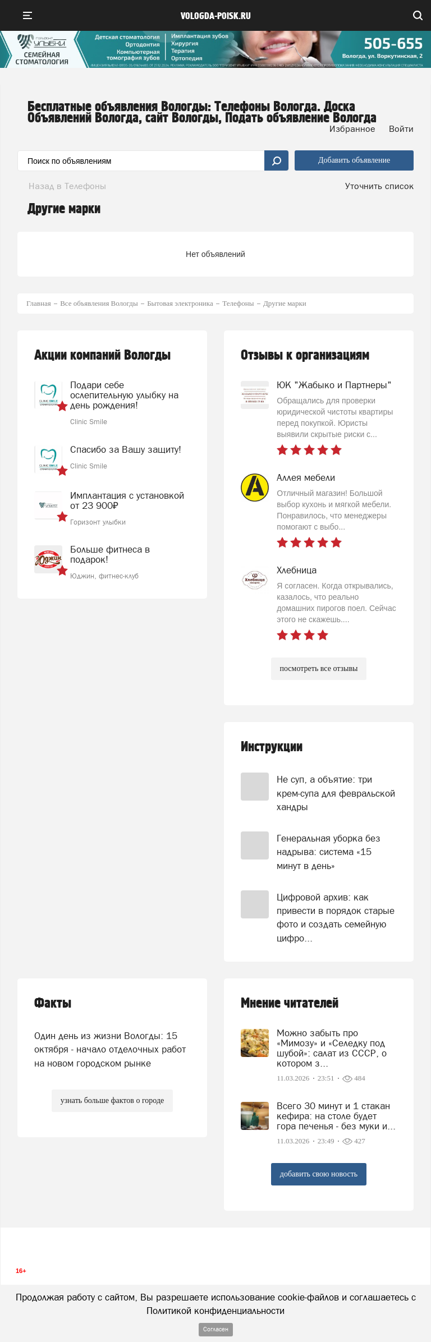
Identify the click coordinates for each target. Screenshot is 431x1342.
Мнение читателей (289, 1003)
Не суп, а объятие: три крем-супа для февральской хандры (336, 793)
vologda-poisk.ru (216, 16)
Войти (401, 128)
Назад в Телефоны (67, 186)
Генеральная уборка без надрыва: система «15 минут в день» (328, 852)
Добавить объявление (354, 160)
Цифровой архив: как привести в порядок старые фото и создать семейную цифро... (336, 917)
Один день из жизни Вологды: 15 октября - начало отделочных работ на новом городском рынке (110, 1049)
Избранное (352, 128)
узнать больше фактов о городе (112, 1100)
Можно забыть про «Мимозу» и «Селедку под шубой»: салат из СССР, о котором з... (332, 1048)
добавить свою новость (318, 1174)
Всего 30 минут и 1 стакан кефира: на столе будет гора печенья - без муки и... (336, 1116)
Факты (52, 1003)
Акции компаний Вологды (102, 355)
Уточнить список (379, 186)
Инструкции (271, 747)
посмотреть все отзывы (319, 668)
